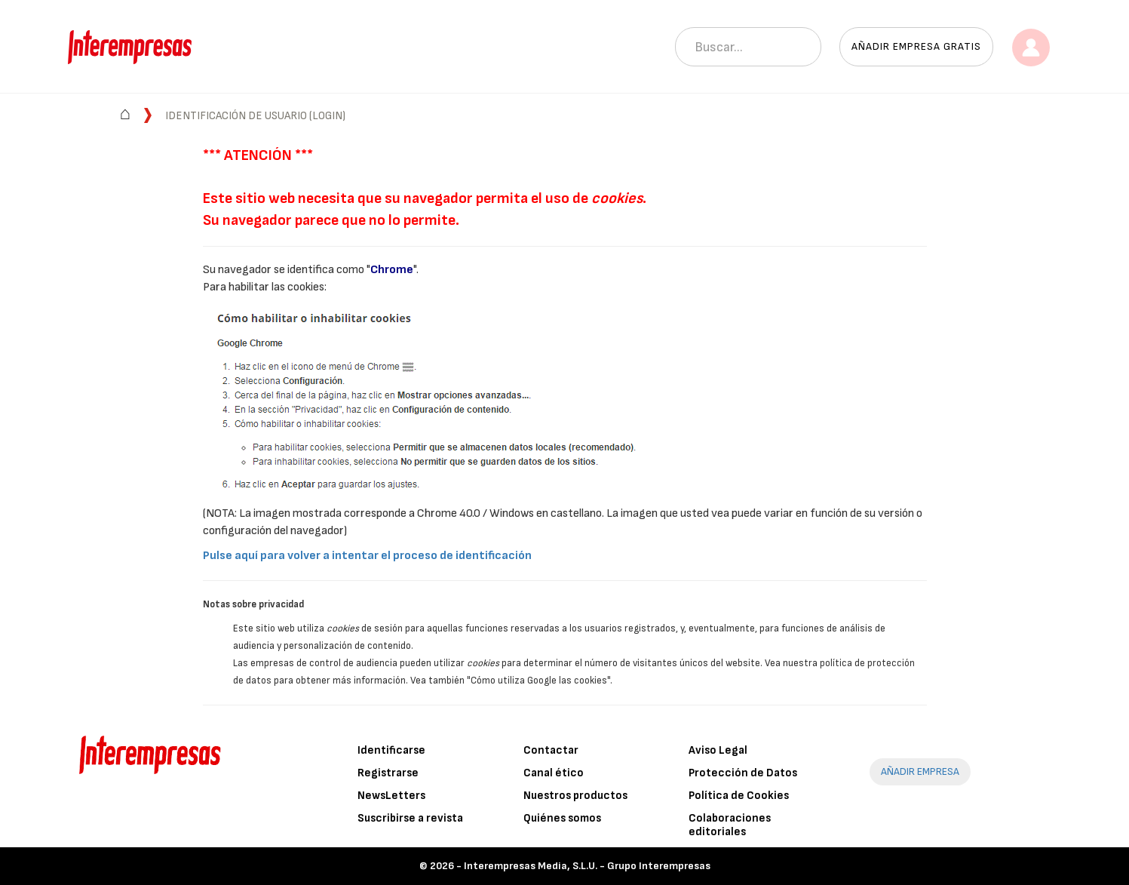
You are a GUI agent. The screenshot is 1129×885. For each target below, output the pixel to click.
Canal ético (553, 773)
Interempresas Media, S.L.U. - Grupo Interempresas (587, 865)
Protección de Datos (743, 773)
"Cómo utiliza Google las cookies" (538, 681)
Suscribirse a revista (410, 818)
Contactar (550, 750)
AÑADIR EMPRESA (920, 771)
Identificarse (391, 750)
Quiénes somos (562, 818)
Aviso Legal (718, 750)
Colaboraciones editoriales (730, 825)
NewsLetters (391, 795)
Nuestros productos (575, 795)
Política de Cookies (739, 795)
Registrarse (388, 773)
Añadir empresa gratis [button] (916, 46)
